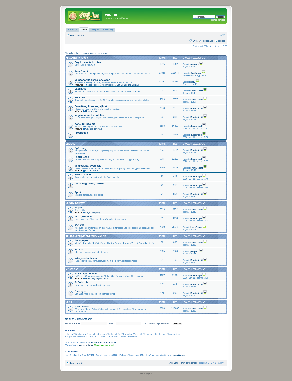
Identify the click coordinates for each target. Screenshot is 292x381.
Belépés (221, 41)
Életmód (70, 144)
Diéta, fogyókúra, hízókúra (90, 183)
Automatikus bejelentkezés (158, 323)
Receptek (80, 97)
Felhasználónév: (72, 323)
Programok (81, 132)
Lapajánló (80, 88)
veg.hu (69, 302)
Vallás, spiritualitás (86, 273)
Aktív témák (103, 53)
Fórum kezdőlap (77, 35)
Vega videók (107, 85)
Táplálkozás (82, 157)
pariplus (194, 64)
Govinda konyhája (93, 129)
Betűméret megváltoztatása (222, 34)
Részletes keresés (216, 20)
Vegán (78, 207)
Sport (78, 192)
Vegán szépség (92, 212)
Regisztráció (207, 41)
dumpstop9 (196, 126)
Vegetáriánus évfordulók (89, 115)
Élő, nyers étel (83, 216)
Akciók (79, 249)
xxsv (192, 82)
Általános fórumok (77, 58)
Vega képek (93, 85)
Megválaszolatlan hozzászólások (80, 53)
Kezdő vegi (81, 71)
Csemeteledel (91, 171)
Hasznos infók (91, 111)
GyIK (195, 41)
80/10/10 (79, 225)
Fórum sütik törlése (189, 363)
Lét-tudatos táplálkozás (128, 85)
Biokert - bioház (84, 174)
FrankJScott (196, 91)
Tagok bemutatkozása (88, 62)
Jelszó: (111, 323)
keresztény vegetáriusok (96, 278)
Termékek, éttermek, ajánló (91, 106)
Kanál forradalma (85, 124)
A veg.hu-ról (82, 306)
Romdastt (105, 342)
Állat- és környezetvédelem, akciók (86, 236)
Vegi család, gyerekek (88, 165)
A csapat (174, 363)
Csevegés (80, 291)
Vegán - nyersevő (75, 203)
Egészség (80, 148)
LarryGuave (196, 227)
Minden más (72, 269)
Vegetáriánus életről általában (92, 79)
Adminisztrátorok (85, 345)
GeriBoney (195, 73)
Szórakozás (82, 282)
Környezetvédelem (86, 258)
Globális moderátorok (104, 345)
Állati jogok (81, 240)
